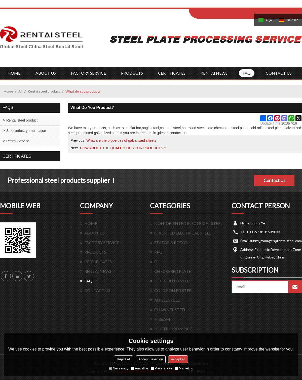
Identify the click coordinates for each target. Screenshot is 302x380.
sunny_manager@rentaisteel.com (275, 241)
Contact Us (274, 180)
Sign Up (231, 5)
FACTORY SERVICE (88, 73)
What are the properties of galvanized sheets (121, 140)
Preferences (161, 368)
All (20, 91)
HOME (14, 73)
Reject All (123, 359)
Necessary (118, 368)
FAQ (247, 73)
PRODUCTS (132, 73)
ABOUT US (45, 73)
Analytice (139, 368)
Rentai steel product (44, 91)
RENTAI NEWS (214, 73)
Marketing (184, 368)
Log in (220, 5)
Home (8, 91)
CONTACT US (279, 73)
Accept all (178, 359)
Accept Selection (150, 359)
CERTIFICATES (171, 73)
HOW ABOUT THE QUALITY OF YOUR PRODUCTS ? (123, 148)
